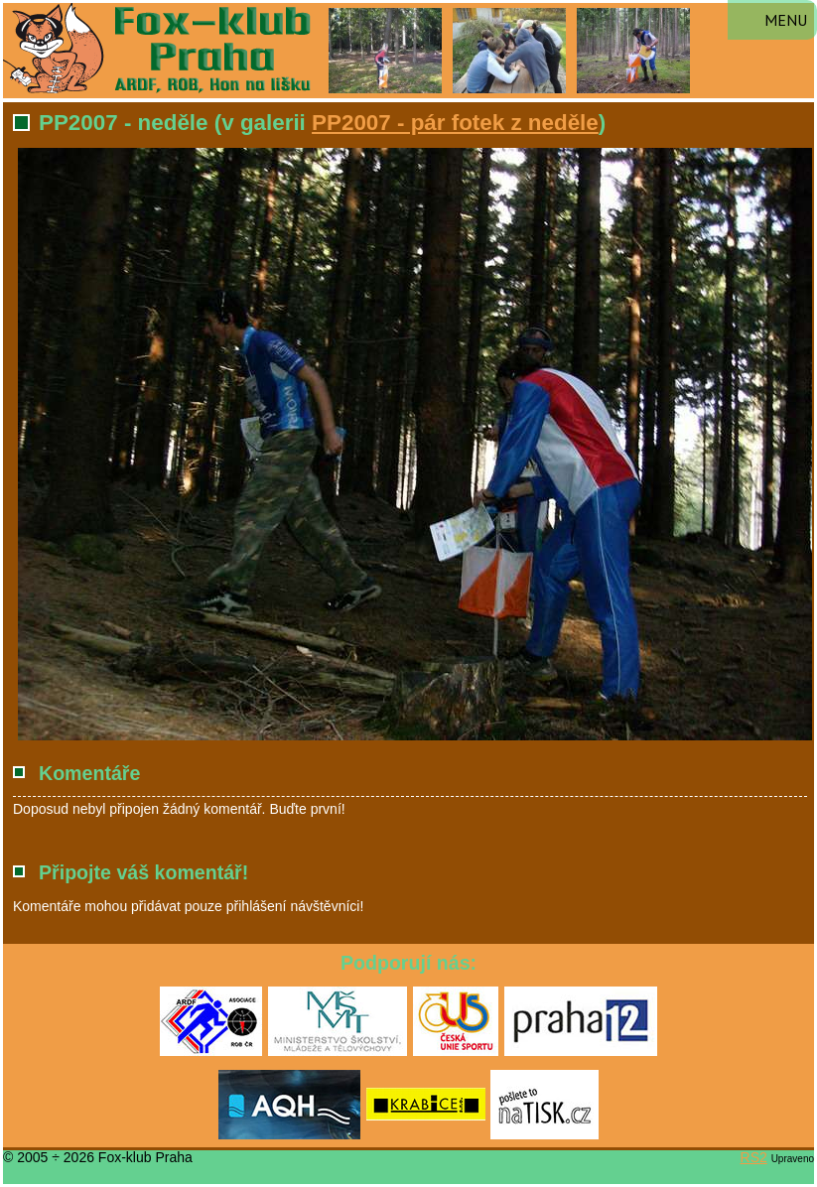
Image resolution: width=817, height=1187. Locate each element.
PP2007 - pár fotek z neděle (455, 122)
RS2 (754, 1157)
